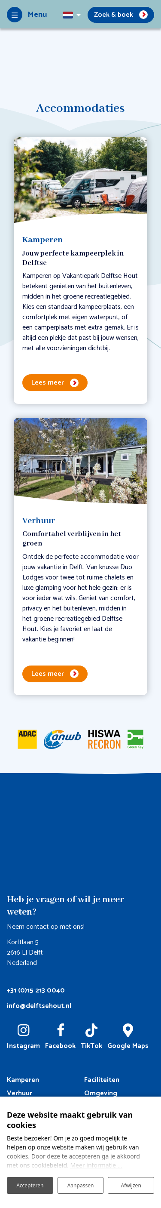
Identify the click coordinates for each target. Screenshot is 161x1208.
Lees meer (47, 382)
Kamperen (23, 1080)
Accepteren (29, 1185)
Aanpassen (80, 1185)
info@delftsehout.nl (39, 1006)
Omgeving (100, 1093)
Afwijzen (131, 1185)
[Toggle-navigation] (27, 14)
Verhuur (19, 1093)
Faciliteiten (101, 1080)
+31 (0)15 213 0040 (36, 990)
